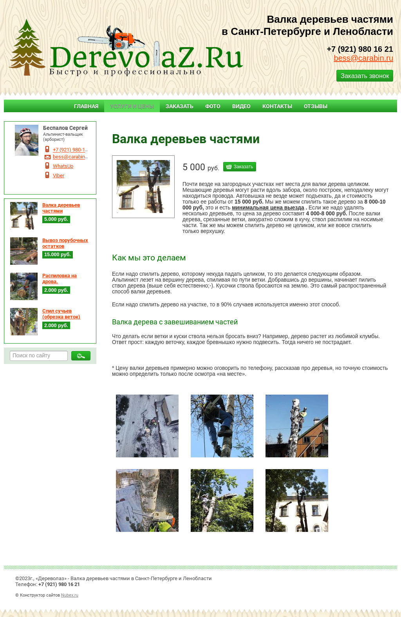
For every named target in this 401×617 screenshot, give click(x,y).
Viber (58, 175)
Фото (212, 106)
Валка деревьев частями (61, 208)
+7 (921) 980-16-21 (74, 150)
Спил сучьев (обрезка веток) (61, 314)
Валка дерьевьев (244, 124)
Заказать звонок (365, 75)
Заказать (179, 106)
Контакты (277, 106)
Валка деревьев (198, 124)
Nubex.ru (69, 595)
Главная (86, 106)
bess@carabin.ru (363, 58)
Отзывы (315, 106)
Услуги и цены (132, 106)
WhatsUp (63, 166)
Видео (241, 106)
